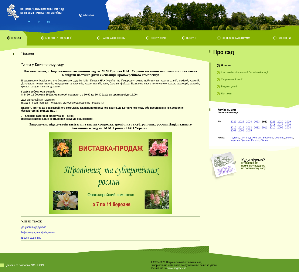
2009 (280, 127)
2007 (233, 130)
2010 (272, 127)
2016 (288, 124)
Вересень (268, 137)
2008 (288, 127)
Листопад (246, 137)
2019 (288, 121)
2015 (233, 127)
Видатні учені (229, 86)
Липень (289, 137)
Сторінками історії (231, 79)
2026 (233, 121)
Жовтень (257, 137)
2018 (272, 124)
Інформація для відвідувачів (38, 232)
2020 (280, 121)
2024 (249, 121)
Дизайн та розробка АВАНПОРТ (25, 265)
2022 (265, 121)
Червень (235, 140)
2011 (265, 127)
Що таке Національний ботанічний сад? (244, 72)
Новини (226, 65)
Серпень (279, 137)
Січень (264, 140)
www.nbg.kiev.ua (176, 268)
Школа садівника (31, 237)
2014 (241, 127)
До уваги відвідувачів (33, 227)
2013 (249, 127)
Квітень (255, 140)
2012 (257, 127)
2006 (241, 130)
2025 (241, 121)
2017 (280, 124)
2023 (257, 121)
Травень (245, 140)
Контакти (226, 93)
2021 (272, 121)
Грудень (235, 137)
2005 (249, 130)
